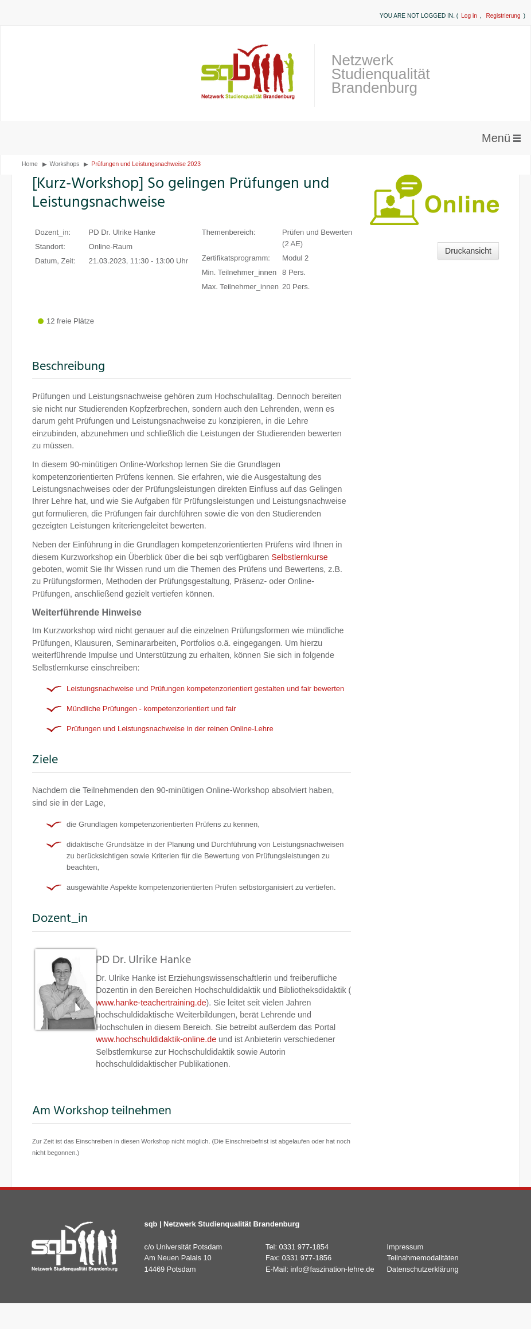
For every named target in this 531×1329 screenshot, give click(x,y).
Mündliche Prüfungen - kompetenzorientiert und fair (151, 708)
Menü (496, 138)
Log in (469, 16)
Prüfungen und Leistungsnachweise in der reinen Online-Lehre (170, 728)
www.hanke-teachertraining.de (151, 1002)
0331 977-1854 (304, 1247)
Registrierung (503, 16)
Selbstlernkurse (299, 557)
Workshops (65, 164)
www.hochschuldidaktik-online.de (156, 1039)
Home (30, 164)
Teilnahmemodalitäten (423, 1257)
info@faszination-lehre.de (332, 1269)
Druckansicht (468, 250)
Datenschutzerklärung (423, 1269)
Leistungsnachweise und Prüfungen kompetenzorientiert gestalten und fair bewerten (205, 688)
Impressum (405, 1247)
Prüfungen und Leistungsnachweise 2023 (146, 164)
